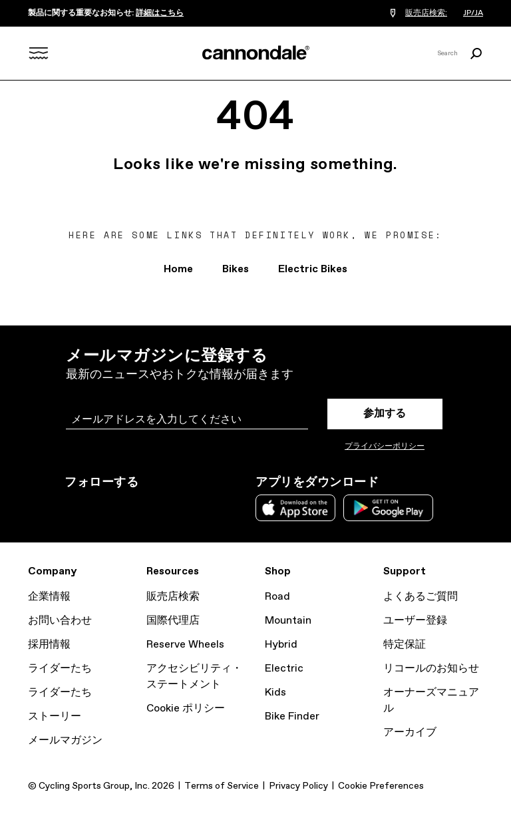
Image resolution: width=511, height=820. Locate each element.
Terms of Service (221, 786)
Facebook (131, 506)
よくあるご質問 (420, 597)
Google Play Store (388, 508)
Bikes (235, 269)
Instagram (73, 506)
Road (277, 597)
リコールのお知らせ (431, 669)
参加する (384, 414)
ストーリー (54, 716)
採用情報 (49, 645)
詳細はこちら (160, 13)
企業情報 (49, 597)
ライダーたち (60, 669)
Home (178, 269)
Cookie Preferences (381, 786)
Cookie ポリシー (185, 709)
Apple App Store (295, 508)
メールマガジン (65, 740)
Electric (284, 669)
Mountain (288, 621)
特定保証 (404, 645)
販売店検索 (173, 597)
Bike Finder (292, 716)
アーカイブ (409, 732)
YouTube (160, 506)
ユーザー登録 (415, 621)
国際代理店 (173, 621)
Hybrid (281, 645)
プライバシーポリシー (385, 446)
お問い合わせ (60, 621)
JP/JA (473, 13)
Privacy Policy (298, 786)
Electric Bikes (312, 269)
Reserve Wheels (185, 645)
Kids (275, 693)
